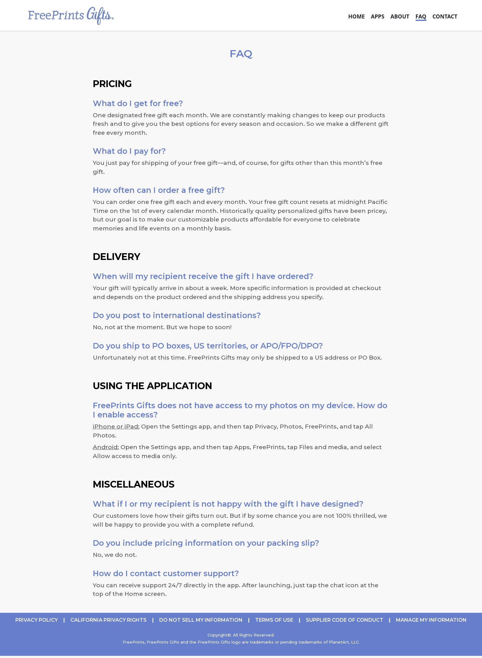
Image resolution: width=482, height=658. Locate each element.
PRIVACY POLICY (36, 620)
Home (356, 16)
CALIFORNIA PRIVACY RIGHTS (108, 620)
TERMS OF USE (274, 620)
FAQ (421, 16)
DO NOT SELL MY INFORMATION (201, 620)
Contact (445, 16)
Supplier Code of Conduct (344, 620)
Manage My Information (431, 620)
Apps (378, 16)
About (399, 16)
